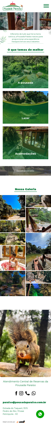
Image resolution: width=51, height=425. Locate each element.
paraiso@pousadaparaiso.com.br (24, 402)
